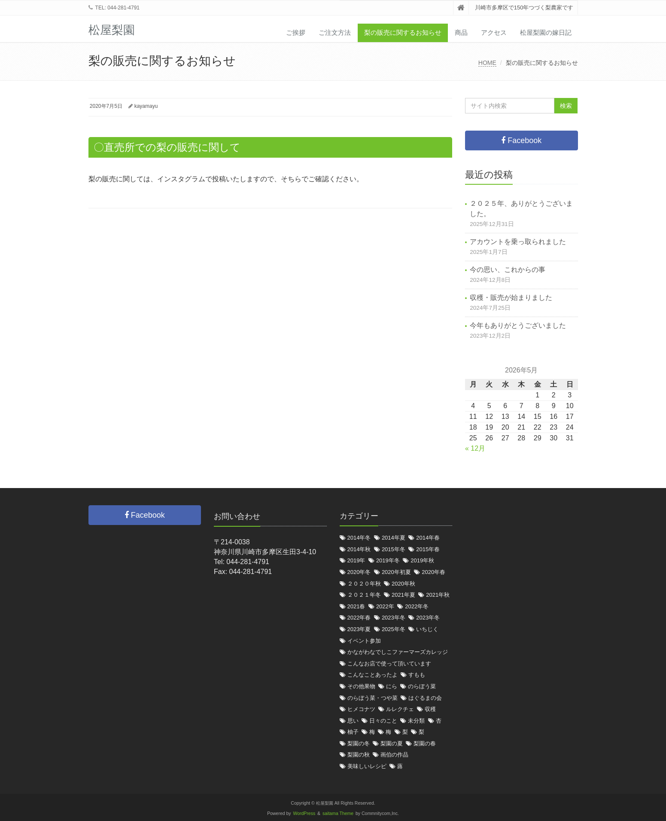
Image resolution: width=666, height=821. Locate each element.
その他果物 (361, 686)
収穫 (430, 709)
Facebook (521, 140)
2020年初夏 (396, 572)
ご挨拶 (295, 32)
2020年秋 (403, 583)
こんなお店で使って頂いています (389, 663)
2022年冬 (417, 606)
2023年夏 (359, 629)
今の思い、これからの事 (507, 269)
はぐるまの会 (425, 698)
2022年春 (359, 617)
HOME (487, 62)
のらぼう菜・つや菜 (372, 698)
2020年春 (433, 572)
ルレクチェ (400, 709)
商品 (461, 32)
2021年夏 (403, 595)
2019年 (356, 560)
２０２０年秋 (364, 583)
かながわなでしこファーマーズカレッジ (397, 652)
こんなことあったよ (372, 674)
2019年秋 (422, 560)
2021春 (356, 606)
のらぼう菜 (422, 686)
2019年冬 (388, 560)
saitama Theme (337, 813)
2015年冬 (393, 549)
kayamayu (146, 106)
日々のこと (383, 720)
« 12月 (475, 448)
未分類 (416, 720)
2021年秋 (438, 595)
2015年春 (428, 549)
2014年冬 (359, 537)
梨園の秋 (358, 754)
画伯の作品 (394, 754)
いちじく (427, 629)
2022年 (385, 606)
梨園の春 (425, 743)
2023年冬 (393, 617)
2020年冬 (359, 572)
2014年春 (428, 537)
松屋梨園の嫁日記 (546, 32)
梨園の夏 (391, 743)
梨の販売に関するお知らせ (402, 32)
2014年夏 (393, 537)
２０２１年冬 (364, 595)
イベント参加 (364, 641)
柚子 (353, 732)
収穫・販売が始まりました (511, 297)
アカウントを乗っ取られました (518, 241)
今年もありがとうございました (518, 325)
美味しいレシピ (366, 766)
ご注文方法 (335, 32)
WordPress (304, 813)
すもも (416, 674)
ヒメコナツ (361, 709)
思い (353, 720)
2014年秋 (359, 549)
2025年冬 (393, 629)
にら (391, 686)
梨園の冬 (358, 743)
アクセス (494, 32)
